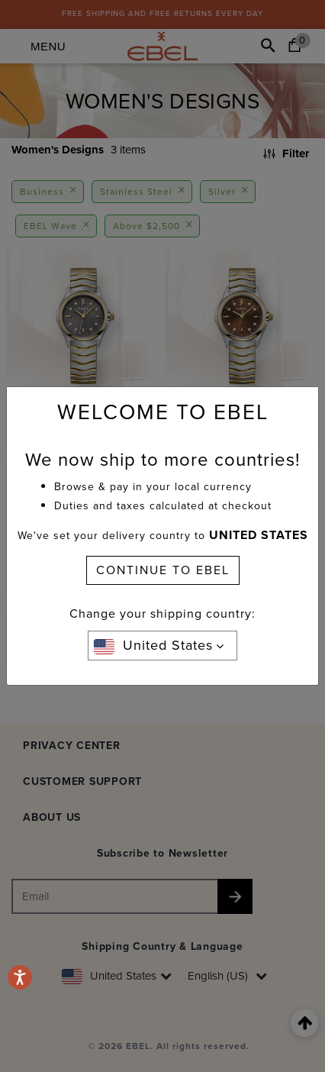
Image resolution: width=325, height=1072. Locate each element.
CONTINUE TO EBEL (163, 570)
